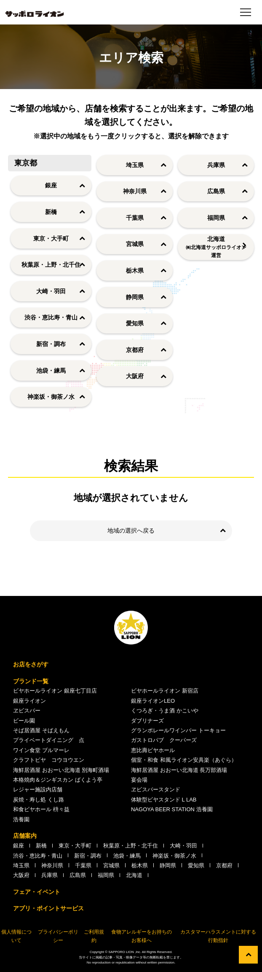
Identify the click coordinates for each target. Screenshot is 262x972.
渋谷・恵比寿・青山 (51, 317)
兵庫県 (216, 165)
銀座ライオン (29, 701)
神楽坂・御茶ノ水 (51, 396)
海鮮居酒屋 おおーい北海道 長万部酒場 (179, 770)
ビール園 (24, 720)
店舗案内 (25, 835)
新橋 (51, 211)
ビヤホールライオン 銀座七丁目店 (55, 691)
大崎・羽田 (51, 291)
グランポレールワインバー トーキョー (178, 730)
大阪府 (135, 376)
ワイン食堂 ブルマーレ (41, 750)
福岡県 (216, 217)
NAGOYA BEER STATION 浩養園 (172, 809)
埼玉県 (135, 165)
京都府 (135, 350)
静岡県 (135, 297)
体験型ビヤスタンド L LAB (164, 799)
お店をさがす (30, 664)
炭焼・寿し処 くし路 (38, 799)
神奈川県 (135, 191)
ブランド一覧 (30, 681)
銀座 (51, 185)
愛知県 (135, 323)
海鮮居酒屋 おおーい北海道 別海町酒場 (61, 770)
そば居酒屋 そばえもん (41, 730)
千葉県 (135, 217)
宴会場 (139, 780)
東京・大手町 (51, 238)
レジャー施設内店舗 (37, 789)
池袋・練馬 (51, 370)
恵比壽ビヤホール (153, 750)
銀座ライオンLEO (153, 701)
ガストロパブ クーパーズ (164, 740)
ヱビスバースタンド (155, 789)
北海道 (216, 248)
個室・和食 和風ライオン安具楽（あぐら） (184, 760)
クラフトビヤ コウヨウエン (48, 760)
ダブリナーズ (147, 720)
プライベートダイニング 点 (48, 740)
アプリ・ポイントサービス (48, 908)
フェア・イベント (36, 891)
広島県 (216, 191)
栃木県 (135, 270)
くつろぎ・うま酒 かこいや (164, 710)
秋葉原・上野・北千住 (50, 264)
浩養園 (21, 819)
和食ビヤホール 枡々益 (41, 809)
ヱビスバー (26, 710)
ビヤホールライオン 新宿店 (164, 691)
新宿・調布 (51, 344)
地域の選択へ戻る (131, 530)
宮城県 (135, 244)
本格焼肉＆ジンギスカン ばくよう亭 (57, 780)
